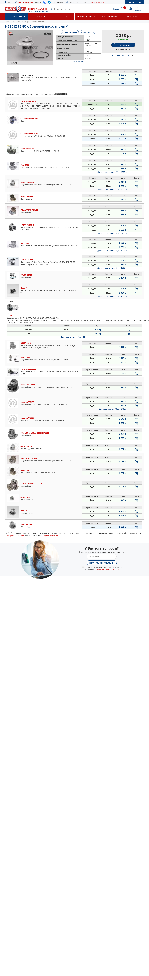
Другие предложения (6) (112, 250)
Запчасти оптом (86, 16)
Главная (8, 21)
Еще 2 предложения (123, 55)
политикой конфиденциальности (107, 569)
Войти (136, 7)
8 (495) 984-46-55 (25, 2)
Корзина (116, 9)
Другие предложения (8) (112, 233)
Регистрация (138, 10)
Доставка (40, 16)
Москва (10, 2)
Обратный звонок (96, 2)
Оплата (63, 16)
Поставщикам (109, 16)
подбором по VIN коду (14, 535)
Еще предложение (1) (74, 337)
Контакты (132, 16)
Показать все (78, 61)
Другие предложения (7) (112, 172)
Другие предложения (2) (112, 189)
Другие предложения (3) (112, 268)
